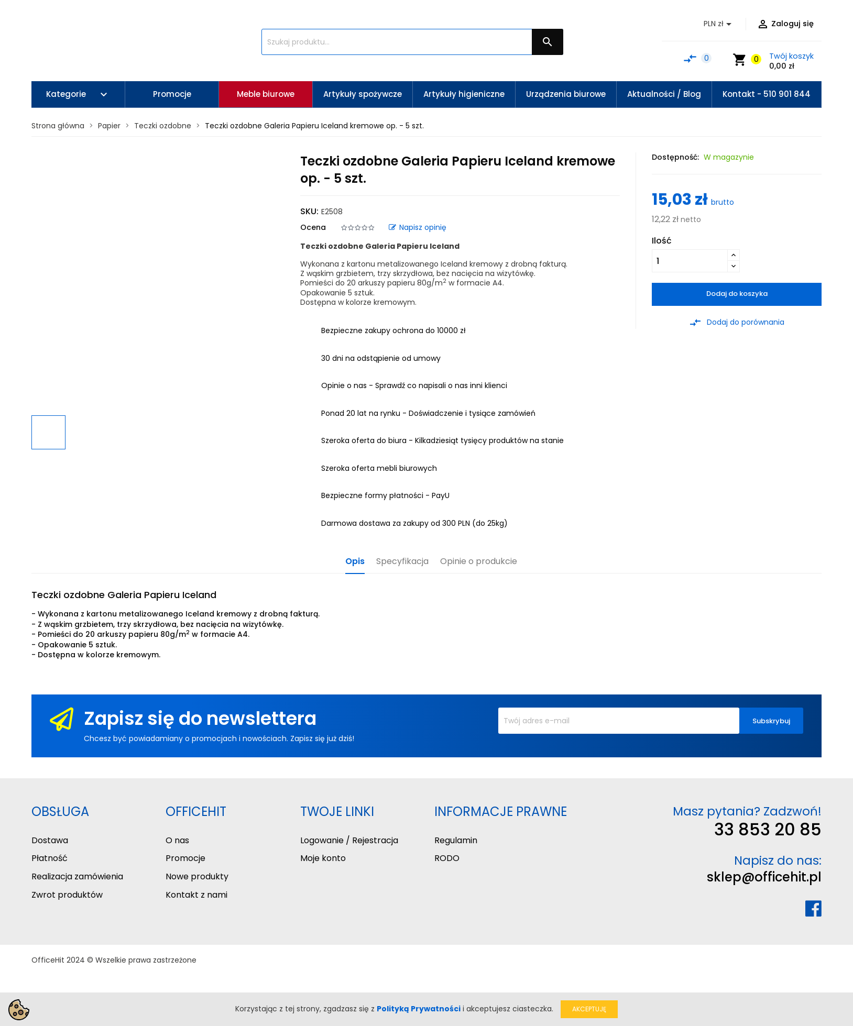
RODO (447, 858)
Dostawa (49, 840)
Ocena (313, 227)
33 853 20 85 (768, 829)
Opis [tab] (355, 561)
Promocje (185, 858)
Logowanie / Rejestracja (349, 840)
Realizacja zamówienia (77, 876)
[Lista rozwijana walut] (719, 24)
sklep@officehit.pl (764, 877)
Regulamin (455, 840)
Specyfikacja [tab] (402, 561)
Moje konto (323, 858)
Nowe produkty (197, 876)
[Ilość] (690, 260)
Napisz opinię (417, 227)
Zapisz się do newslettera (200, 718)
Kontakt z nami (196, 895)
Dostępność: (675, 157)
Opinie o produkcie (478, 561)
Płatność (49, 858)
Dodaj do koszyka (737, 294)
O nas (177, 840)
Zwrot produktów (67, 895)
